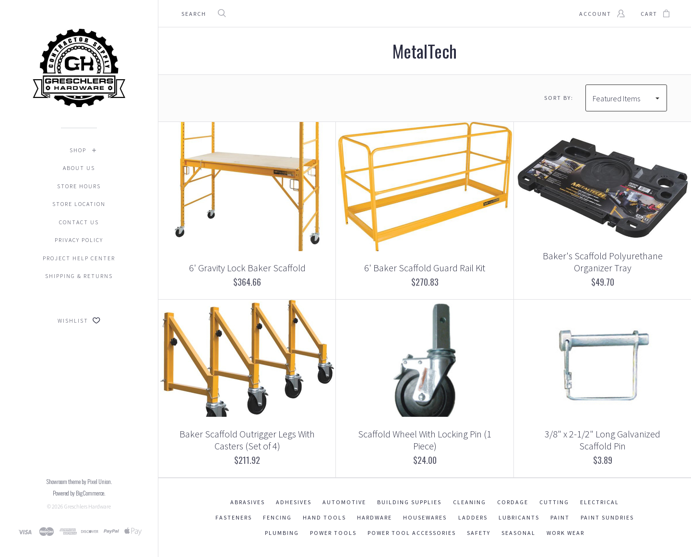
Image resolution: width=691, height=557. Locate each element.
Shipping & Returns (79, 275)
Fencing (277, 517)
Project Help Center (79, 258)
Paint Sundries (607, 517)
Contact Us (79, 222)
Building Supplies (409, 502)
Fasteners (233, 517)
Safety (478, 532)
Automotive (344, 502)
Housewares (425, 517)
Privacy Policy (79, 239)
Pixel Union (99, 481)
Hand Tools (324, 517)
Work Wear (565, 532)
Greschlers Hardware (87, 506)
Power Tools (333, 532)
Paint (560, 517)
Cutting (554, 502)
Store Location (79, 203)
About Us (79, 167)
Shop (78, 150)
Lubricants (519, 517)
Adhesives (293, 502)
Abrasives (247, 502)
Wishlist (79, 320)
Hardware (374, 517)
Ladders (473, 517)
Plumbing (282, 532)
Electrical (599, 502)
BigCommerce (90, 493)
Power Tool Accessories (412, 532)
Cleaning (469, 502)
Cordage (512, 502)
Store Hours (79, 186)
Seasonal (518, 532)
